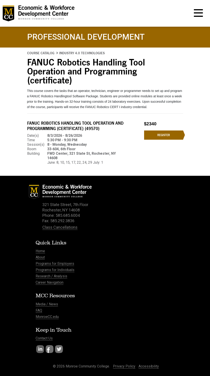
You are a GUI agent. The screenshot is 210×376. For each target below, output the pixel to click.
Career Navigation (49, 282)
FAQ (39, 310)
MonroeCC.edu (47, 317)
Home (40, 251)
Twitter (58, 349)
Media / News (47, 304)
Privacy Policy (124, 366)
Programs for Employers (55, 263)
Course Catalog (40, 53)
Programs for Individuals (55, 270)
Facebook (49, 349)
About (40, 257)
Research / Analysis (51, 276)
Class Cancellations (60, 227)
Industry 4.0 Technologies (82, 53)
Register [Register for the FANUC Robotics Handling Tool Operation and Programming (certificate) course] (163, 135)
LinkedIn (40, 349)
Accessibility (149, 366)
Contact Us (44, 338)
